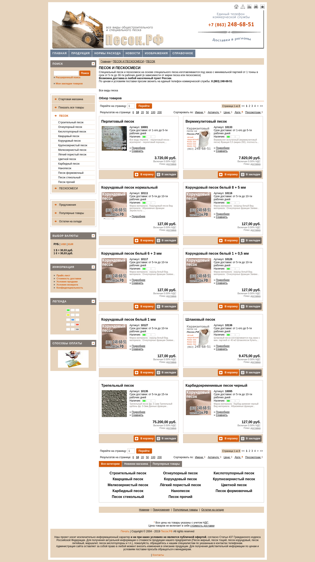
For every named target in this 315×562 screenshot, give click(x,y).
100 (153, 112)
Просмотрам (254, 112)
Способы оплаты (67, 343)
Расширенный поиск (68, 77)
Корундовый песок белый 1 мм (128, 319)
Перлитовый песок (117, 121)
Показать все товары (68, 107)
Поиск (57, 63)
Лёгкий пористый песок (72, 154)
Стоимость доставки (68, 278)
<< (243, 106)
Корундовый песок (69, 140)
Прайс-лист (63, 275)
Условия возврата (67, 284)
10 (137, 112)
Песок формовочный (71, 172)
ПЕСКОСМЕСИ (65, 188)
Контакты (158, 555)
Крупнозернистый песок (72, 145)
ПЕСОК (60, 116)
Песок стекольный (69, 177)
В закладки (166, 174)
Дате (239, 112)
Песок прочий (66, 182)
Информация (63, 267)
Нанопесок (64, 168)
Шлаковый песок (200, 319)
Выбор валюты (65, 235)
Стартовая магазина (68, 99)
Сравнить (137, 151)
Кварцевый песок (68, 136)
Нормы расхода (107, 53)
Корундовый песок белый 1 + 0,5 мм (217, 253)
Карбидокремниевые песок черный (216, 385)
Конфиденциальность (69, 287)
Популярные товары (68, 213)
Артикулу (215, 112)
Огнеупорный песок (70, 127)
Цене (228, 112)
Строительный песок (71, 122)
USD (63, 244)
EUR (70, 244)
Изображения (156, 53)
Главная (59, 53)
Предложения (64, 205)
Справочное (182, 53)
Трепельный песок (117, 385)
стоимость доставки (202, 525)
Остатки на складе (67, 221)
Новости (133, 53)
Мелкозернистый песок (72, 149)
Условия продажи (66, 281)
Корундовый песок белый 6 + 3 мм (131, 253)
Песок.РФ (167, 531)
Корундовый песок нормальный (129, 187)
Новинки (144, 509)
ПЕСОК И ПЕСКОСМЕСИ (128, 61)
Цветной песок (67, 159)
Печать (125, 531)
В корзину (144, 174)
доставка (171, 164)
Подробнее (138, 148)
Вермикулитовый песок (206, 121)
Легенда (59, 301)
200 (159, 112)
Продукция (80, 53)
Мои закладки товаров (69, 83)
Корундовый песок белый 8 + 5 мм (216, 187)
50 (147, 112)
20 (142, 112)
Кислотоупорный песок (72, 131)
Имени (200, 112)
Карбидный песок (68, 163)
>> (261, 106)
